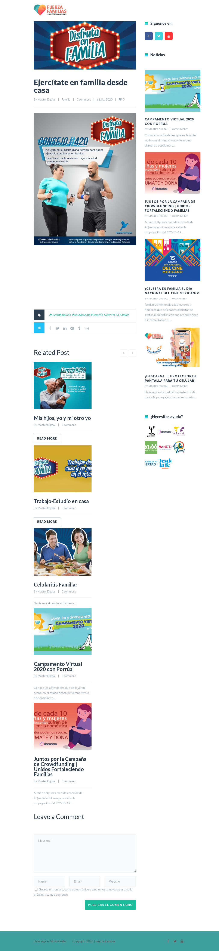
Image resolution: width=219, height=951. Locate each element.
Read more (47, 438)
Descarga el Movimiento (50, 941)
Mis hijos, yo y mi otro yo (62, 418)
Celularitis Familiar (55, 584)
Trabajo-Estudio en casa (61, 501)
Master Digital (46, 99)
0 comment (84, 99)
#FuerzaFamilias (60, 315)
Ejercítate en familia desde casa (80, 86)
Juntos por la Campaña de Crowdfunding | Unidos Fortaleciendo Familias (60, 766)
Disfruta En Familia (116, 315)
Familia (66, 99)
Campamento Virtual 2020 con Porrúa (58, 666)
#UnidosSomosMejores (87, 315)
